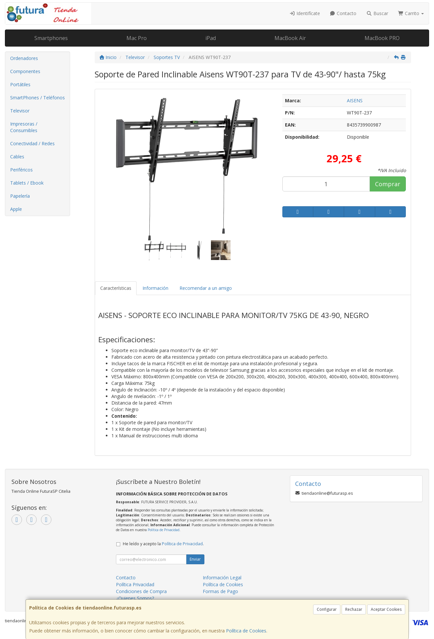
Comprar (387, 184)
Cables (17, 156)
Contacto (343, 13)
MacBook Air (290, 38)
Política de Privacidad (163, 530)
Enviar (195, 559)
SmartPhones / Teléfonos (37, 97)
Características (115, 288)
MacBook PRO (382, 38)
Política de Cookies (246, 631)
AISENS (355, 100)
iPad (210, 38)
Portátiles (20, 84)
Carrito (411, 13)
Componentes (25, 71)
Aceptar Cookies (386, 609)
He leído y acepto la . (163, 544)
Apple (16, 209)
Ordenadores (24, 58)
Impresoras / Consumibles (23, 127)
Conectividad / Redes (32, 143)
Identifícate (304, 13)
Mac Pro (136, 38)
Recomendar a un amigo (205, 288)
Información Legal (222, 577)
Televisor (19, 111)
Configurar (327, 609)
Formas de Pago (220, 591)
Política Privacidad (135, 584)
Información (155, 288)
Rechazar (353, 609)
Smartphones (51, 38)
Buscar (377, 13)
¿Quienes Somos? (135, 598)
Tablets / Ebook (27, 183)
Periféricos (21, 170)
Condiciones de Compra (141, 591)
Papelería (20, 196)
